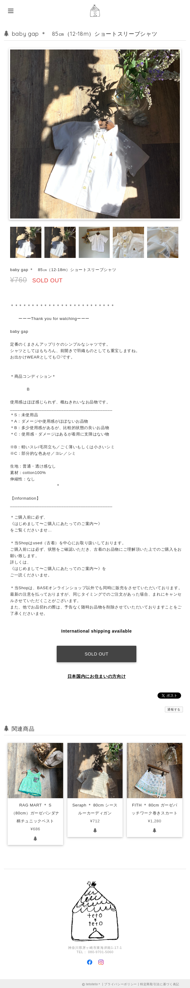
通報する (173, 707)
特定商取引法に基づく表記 (159, 982)
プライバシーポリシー (120, 982)
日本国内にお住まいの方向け (96, 674)
